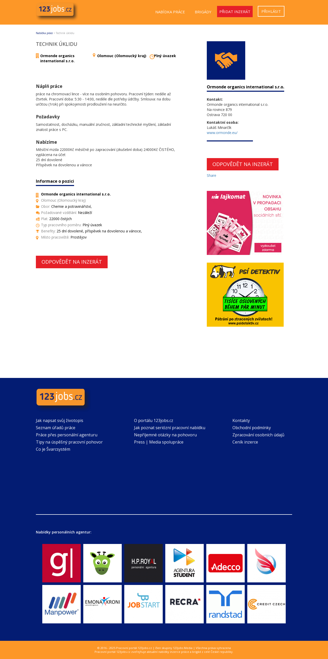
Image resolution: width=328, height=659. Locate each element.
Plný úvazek (165, 55)
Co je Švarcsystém (53, 449)
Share (211, 175)
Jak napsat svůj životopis (59, 420)
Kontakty (241, 420)
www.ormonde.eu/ (222, 132)
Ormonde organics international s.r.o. (57, 58)
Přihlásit (271, 11)
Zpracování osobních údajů (258, 435)
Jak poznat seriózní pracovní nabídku (169, 427)
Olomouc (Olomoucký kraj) (121, 55)
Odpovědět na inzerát (72, 261)
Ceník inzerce (245, 442)
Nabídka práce (170, 11)
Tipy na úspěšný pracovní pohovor (69, 442)
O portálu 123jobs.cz (153, 420)
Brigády (203, 11)
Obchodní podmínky (251, 427)
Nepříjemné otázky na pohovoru (165, 435)
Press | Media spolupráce (158, 442)
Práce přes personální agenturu (66, 435)
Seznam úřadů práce (55, 427)
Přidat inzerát (234, 11)
